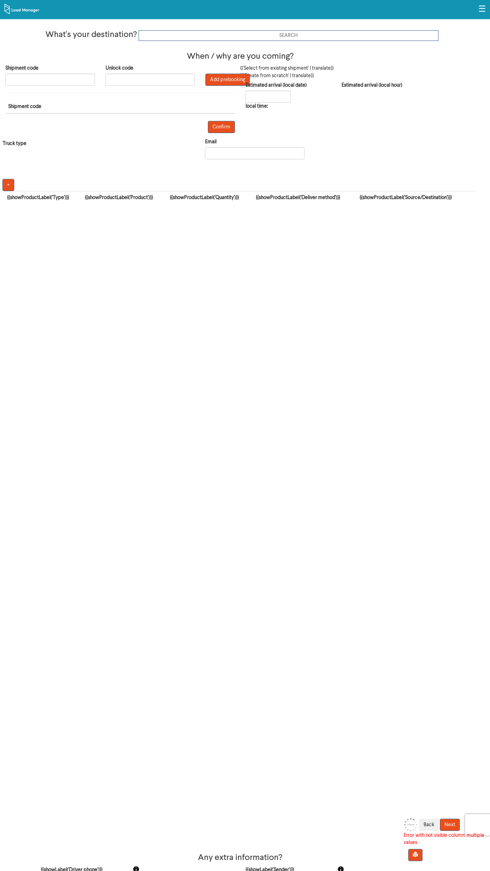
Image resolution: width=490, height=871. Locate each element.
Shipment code (21, 68)
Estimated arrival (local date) (276, 85)
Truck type (14, 143)
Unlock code (119, 68)
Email (210, 141)
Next (450, 824)
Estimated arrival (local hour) (371, 85)
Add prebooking (227, 79)
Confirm (221, 126)
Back (429, 824)
